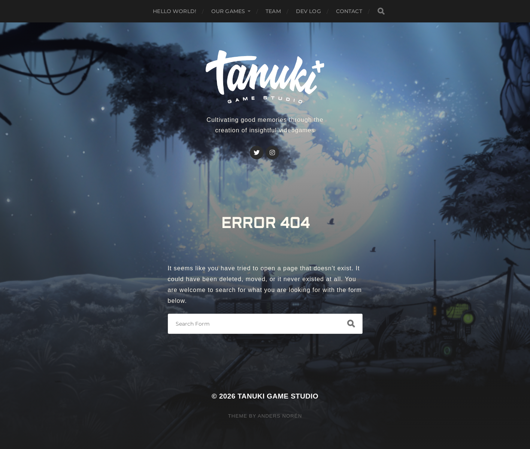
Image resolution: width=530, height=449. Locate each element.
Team (273, 11)
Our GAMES (228, 11)
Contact (349, 11)
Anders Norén (280, 416)
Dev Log (308, 11)
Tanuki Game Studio (277, 396)
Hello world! (174, 11)
